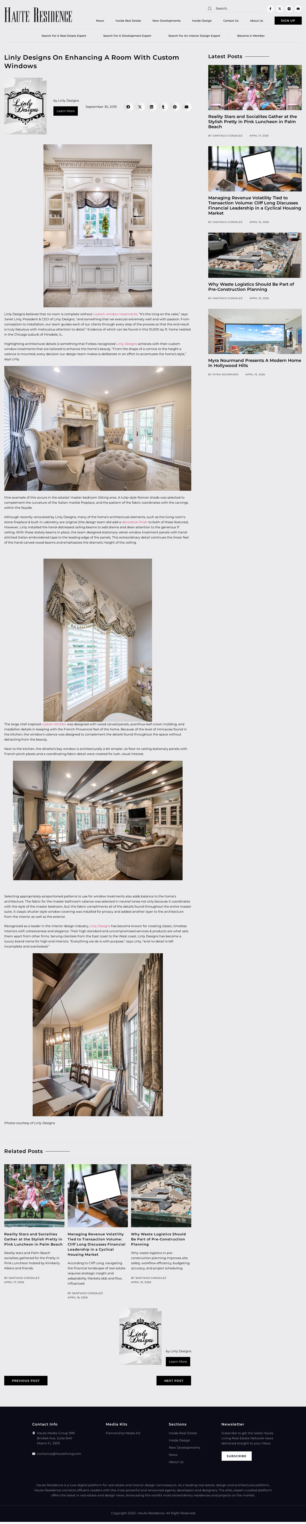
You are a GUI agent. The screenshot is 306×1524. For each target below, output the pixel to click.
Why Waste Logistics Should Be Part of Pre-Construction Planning (160, 1240)
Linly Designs (126, 345)
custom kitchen (54, 726)
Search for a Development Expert (127, 37)
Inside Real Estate (119, 21)
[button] (128, 108)
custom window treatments (115, 316)
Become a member (251, 37)
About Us (247, 21)
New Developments (158, 21)
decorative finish (135, 524)
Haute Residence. (151, 1515)
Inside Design (193, 21)
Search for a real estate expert (64, 37)
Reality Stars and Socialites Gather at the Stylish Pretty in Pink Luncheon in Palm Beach (252, 123)
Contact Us (222, 21)
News (91, 21)
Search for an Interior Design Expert (194, 37)
